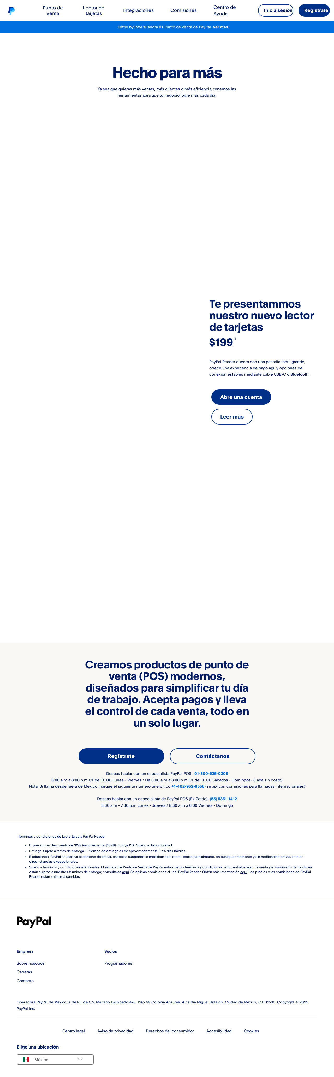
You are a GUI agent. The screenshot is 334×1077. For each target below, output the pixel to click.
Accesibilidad (218, 1030)
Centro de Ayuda (224, 10)
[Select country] (55, 1059)
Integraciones (138, 10)
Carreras (24, 971)
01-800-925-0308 (211, 773)
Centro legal (73, 1030)
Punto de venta (53, 10)
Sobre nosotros (31, 963)
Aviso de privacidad (115, 1030)
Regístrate (316, 10)
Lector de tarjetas (93, 10)
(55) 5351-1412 (223, 798)
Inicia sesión (278, 10)
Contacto (25, 980)
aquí (249, 867)
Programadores (118, 963)
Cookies (251, 1030)
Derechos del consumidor (170, 1030)
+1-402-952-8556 (187, 786)
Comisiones (183, 10)
